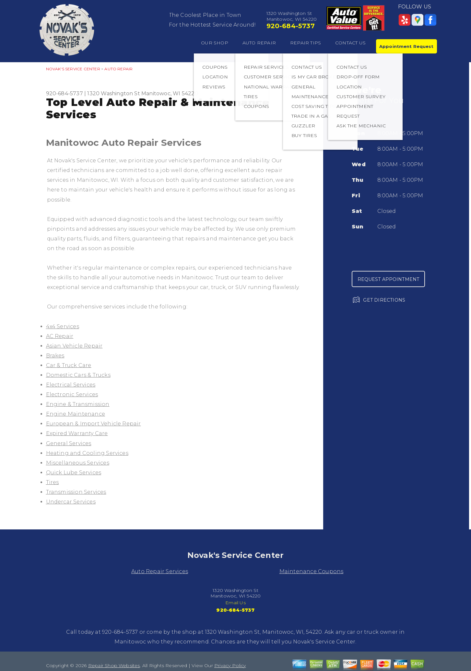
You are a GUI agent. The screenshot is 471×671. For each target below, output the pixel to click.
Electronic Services (72, 394)
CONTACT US (350, 43)
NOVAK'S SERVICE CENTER (73, 68)
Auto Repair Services (159, 571)
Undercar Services (71, 502)
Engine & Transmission (78, 404)
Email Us (235, 603)
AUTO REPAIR (259, 43)
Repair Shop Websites (114, 665)
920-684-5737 (290, 26)
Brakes (55, 356)
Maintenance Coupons (311, 571)
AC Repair (60, 336)
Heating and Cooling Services (87, 453)
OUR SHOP (214, 43)
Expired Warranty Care (77, 433)
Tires (52, 482)
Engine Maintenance (75, 414)
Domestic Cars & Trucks (78, 375)
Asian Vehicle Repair (74, 346)
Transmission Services (76, 492)
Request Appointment (388, 279)
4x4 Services (62, 326)
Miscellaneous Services (77, 463)
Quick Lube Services (73, 472)
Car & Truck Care (68, 365)
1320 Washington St (113, 93)
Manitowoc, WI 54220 (169, 93)
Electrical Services (71, 385)
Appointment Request (406, 46)
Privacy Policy (230, 665)
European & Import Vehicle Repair (93, 424)
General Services (68, 443)
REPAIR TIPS (305, 43)
